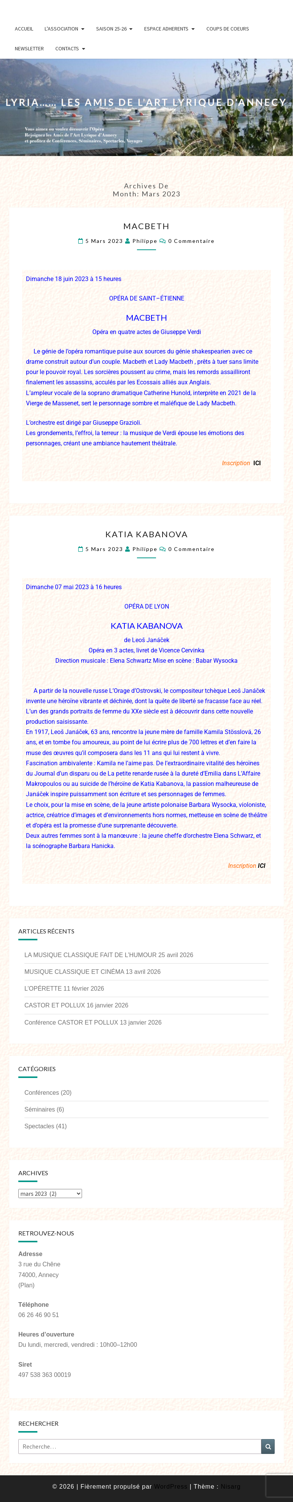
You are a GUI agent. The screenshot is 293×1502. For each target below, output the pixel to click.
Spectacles (39, 1126)
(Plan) (26, 1285)
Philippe (145, 241)
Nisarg (231, 1486)
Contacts (67, 48)
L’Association (61, 28)
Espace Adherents (166, 28)
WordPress (171, 1486)
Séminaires (39, 1109)
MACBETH (146, 226)
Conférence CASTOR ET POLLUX (71, 1022)
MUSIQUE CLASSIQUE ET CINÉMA (74, 972)
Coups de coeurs (227, 28)
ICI (257, 463)
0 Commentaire (191, 241)
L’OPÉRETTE (43, 988)
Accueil (24, 28)
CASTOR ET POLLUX (54, 1005)
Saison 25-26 (111, 28)
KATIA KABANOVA (146, 534)
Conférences (41, 1092)
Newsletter (29, 48)
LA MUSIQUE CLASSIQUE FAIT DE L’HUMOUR (90, 955)
